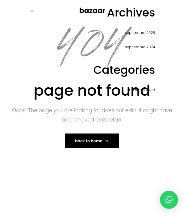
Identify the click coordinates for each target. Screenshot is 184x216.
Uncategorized (142, 89)
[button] (169, 200)
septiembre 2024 (140, 47)
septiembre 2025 (140, 32)
